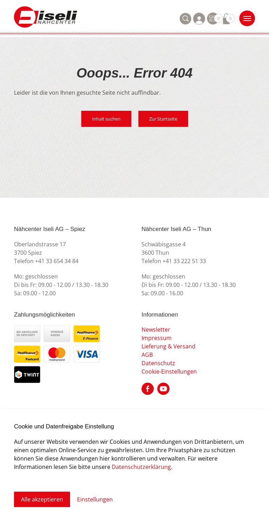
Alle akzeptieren (42, 499)
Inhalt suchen (106, 119)
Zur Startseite (163, 119)
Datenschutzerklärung (141, 466)
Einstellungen (95, 499)
